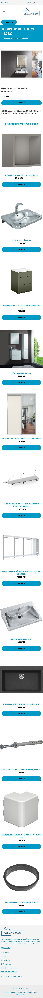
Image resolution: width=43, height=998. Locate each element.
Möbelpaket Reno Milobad (21, 373)
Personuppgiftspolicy (30, 992)
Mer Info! (21, 103)
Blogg (7, 992)
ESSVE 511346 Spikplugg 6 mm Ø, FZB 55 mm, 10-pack (21, 769)
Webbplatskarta (21, 995)
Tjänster (6, 952)
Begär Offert (9, 22)
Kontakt (13, 992)
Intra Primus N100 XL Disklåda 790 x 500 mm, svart (21, 704)
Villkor (19, 992)
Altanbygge (7, 964)
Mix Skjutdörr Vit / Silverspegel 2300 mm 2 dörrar (21, 438)
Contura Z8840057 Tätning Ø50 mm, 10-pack (21, 902)
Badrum (13, 88)
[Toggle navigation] (3, 12)
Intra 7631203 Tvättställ (21, 240)
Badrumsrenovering (10, 968)
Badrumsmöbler (22, 88)
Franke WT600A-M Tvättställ (21, 639)
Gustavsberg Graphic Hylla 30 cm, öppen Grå (21, 175)
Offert (5, 956)
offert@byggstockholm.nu (34, 3)
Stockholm (6, 3)
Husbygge (6, 960)
